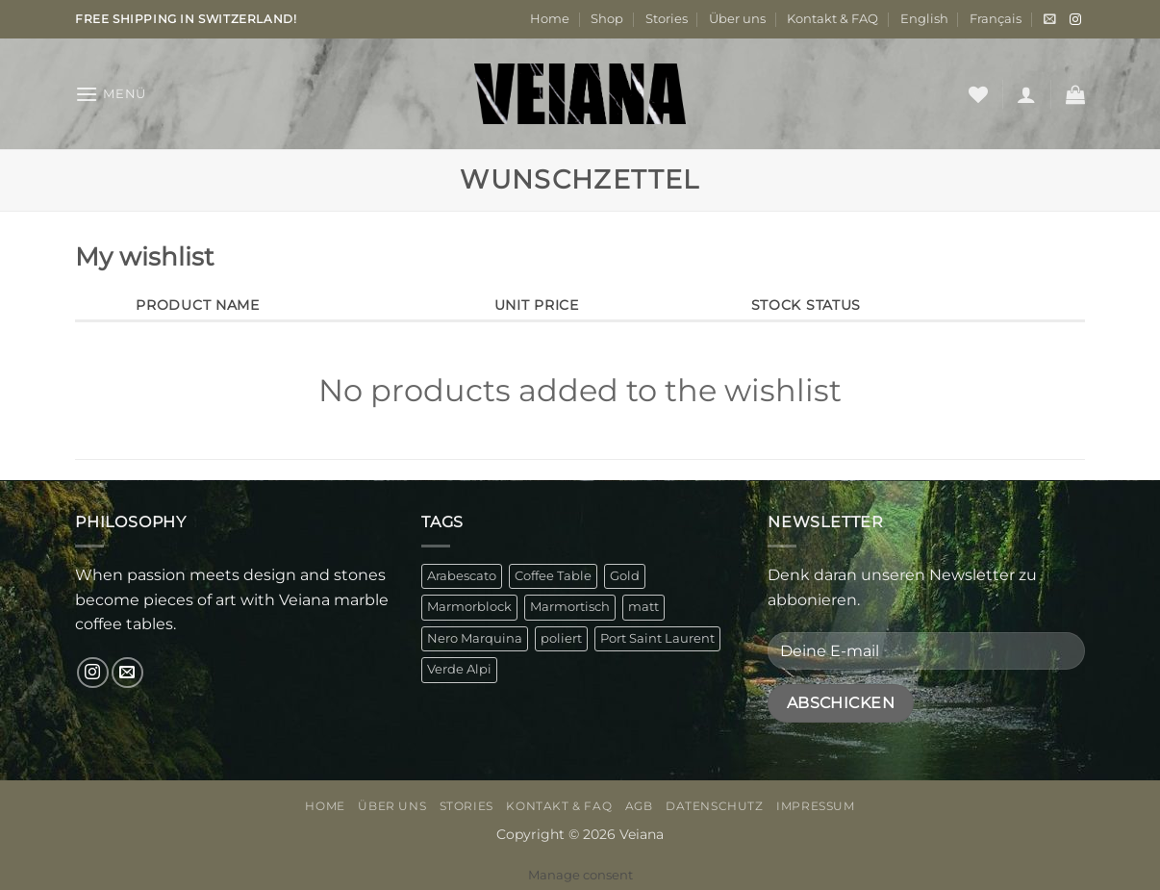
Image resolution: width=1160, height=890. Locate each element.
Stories (666, 19)
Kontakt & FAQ (832, 19)
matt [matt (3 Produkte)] (643, 606)
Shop (607, 19)
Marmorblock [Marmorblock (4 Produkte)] (469, 606)
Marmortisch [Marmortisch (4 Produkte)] (570, 606)
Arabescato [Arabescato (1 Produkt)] (461, 576)
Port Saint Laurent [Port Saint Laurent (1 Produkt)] (657, 638)
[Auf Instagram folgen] (1075, 20)
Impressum (815, 806)
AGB (639, 806)
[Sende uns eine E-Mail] (127, 673)
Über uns (737, 19)
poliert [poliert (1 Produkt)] (561, 638)
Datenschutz (715, 806)
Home (549, 19)
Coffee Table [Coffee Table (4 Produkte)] (553, 576)
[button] (1050, 19)
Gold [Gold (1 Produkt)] (625, 576)
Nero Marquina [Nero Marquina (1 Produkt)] (474, 638)
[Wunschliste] (978, 94)
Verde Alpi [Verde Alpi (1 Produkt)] (459, 669)
